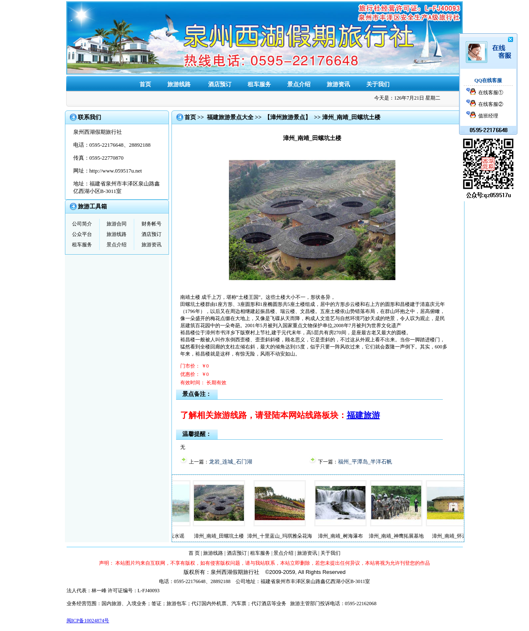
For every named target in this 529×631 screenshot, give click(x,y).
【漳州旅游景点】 (287, 117)
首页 (145, 84)
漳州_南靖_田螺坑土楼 (222, 536)
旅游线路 (179, 84)
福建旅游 (363, 415)
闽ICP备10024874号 (88, 620)
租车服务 (259, 84)
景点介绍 (298, 84)
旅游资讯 (338, 84)
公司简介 (82, 224)
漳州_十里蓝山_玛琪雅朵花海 (282, 536)
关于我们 (378, 84)
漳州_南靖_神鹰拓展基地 (399, 536)
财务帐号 (151, 224)
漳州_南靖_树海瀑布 (343, 536)
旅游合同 (117, 224)
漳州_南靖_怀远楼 (455, 536)
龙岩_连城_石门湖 (230, 461)
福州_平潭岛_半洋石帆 (365, 461)
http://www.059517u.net (115, 171)
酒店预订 (219, 84)
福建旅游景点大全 (230, 117)
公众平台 (82, 234)
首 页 (194, 553)
